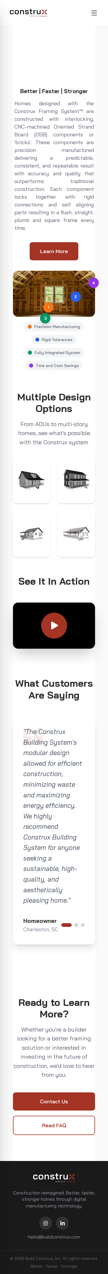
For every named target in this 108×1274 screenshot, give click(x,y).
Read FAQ (54, 1125)
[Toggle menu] (94, 13)
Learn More (54, 251)
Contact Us (54, 1101)
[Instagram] (45, 1223)
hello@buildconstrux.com (54, 1237)
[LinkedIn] (62, 1223)
